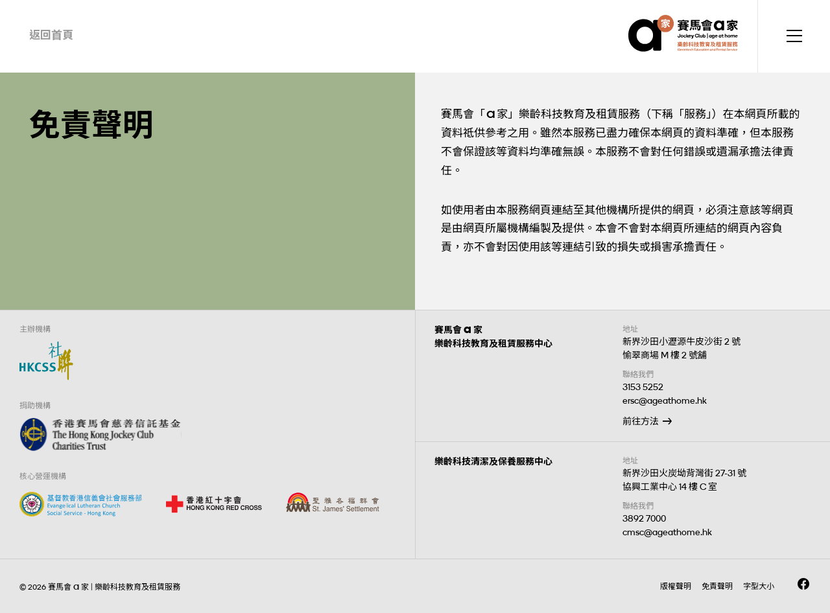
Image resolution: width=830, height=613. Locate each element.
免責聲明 (717, 586)
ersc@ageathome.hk (664, 400)
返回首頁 (51, 35)
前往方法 (640, 421)
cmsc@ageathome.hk (667, 532)
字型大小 (758, 586)
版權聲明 (675, 586)
